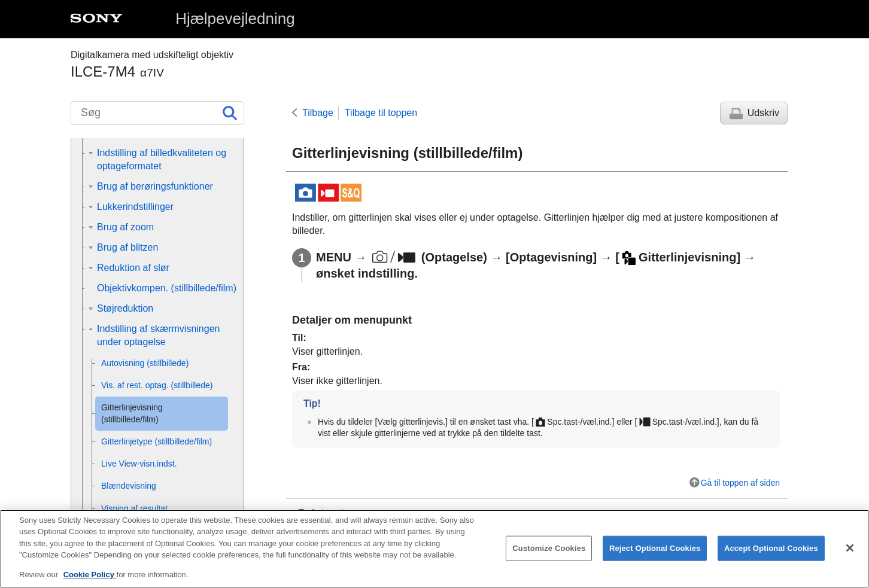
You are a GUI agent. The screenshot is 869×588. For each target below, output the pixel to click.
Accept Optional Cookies (771, 556)
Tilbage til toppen (381, 113)
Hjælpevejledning (234, 19)
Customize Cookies (548, 556)
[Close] (850, 556)
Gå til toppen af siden (740, 483)
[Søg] (157, 113)
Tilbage (317, 113)
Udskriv (763, 113)
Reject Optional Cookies (655, 556)
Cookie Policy (90, 582)
